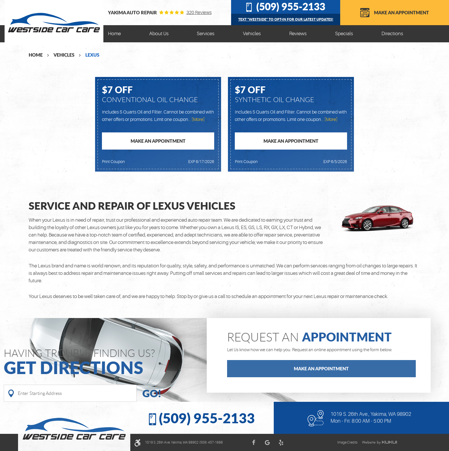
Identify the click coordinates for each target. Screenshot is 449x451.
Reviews (298, 33)
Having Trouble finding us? (105, 362)
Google (267, 442)
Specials (344, 33)
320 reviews (199, 12)
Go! (151, 393)
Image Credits (347, 442)
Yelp (280, 442)
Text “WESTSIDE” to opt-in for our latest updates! (285, 19)
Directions (392, 33)
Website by (379, 442)
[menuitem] (114, 33)
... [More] (196, 119)
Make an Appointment (401, 12)
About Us (159, 33)
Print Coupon (113, 161)
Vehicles (252, 33)
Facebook (253, 442)
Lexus (92, 54)
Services (205, 33)
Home (114, 33)
